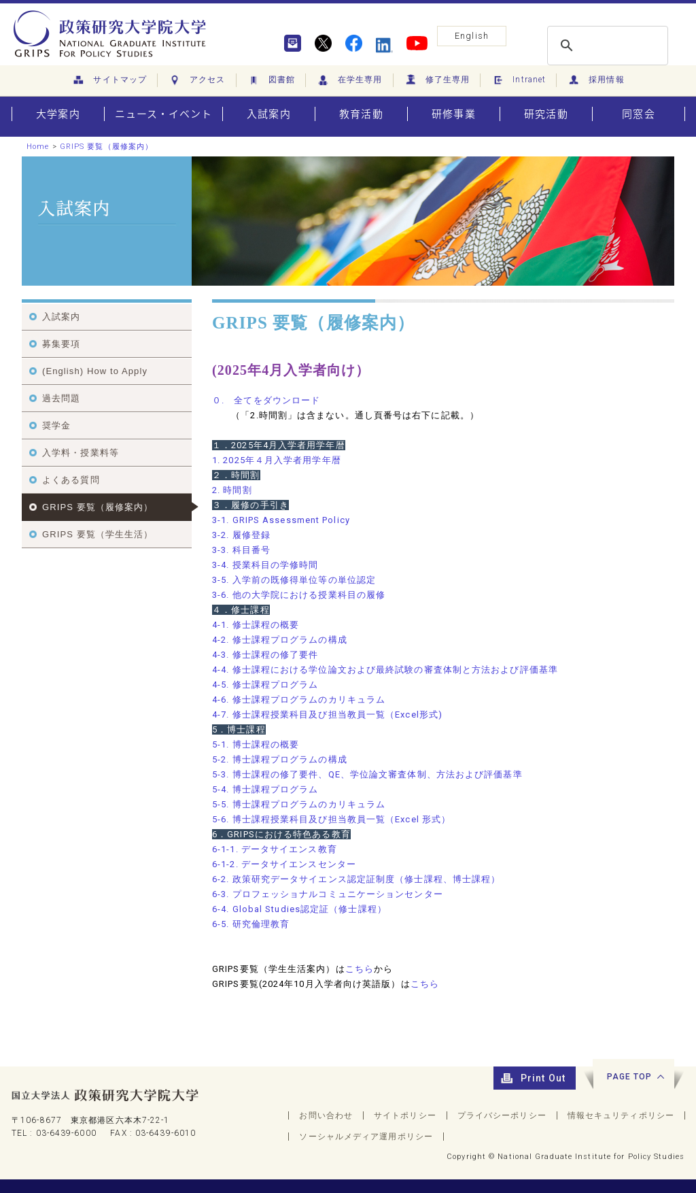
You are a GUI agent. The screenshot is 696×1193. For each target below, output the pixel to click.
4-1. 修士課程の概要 (255, 625)
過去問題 (61, 398)
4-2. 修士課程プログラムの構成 (279, 640)
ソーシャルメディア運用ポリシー (366, 1136)
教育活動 (361, 114)
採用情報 (596, 80)
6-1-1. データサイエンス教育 (274, 849)
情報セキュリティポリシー (621, 1115)
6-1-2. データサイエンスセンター (284, 864)
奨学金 (56, 425)
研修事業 (453, 114)
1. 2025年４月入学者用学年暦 (276, 460)
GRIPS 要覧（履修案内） (106, 146)
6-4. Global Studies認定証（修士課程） (299, 909)
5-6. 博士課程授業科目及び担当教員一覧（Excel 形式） (331, 819)
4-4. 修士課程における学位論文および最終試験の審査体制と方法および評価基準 (385, 670)
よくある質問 (71, 480)
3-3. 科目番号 (241, 550)
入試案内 (268, 114)
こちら (359, 969)
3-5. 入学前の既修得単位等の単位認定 (294, 580)
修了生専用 (437, 80)
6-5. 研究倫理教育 (251, 924)
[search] (605, 45)
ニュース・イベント (164, 114)
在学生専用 (349, 80)
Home (38, 146)
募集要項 (61, 344)
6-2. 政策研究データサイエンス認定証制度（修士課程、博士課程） (356, 879)
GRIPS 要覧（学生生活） (97, 534)
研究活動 (546, 114)
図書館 (271, 80)
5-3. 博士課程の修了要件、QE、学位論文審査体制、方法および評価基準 (367, 774)
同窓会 (638, 114)
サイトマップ (109, 80)
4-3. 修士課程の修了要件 (265, 655)
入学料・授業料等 (80, 453)
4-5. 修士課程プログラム (265, 684)
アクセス (197, 80)
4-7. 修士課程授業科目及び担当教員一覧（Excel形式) (327, 714)
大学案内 (58, 114)
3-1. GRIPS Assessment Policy (281, 520)
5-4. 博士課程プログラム (265, 789)
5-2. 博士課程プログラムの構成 (279, 759)
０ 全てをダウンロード (266, 400)
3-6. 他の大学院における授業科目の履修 (298, 595)
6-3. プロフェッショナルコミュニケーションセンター (327, 894)
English (472, 36)
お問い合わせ (326, 1115)
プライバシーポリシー (501, 1115)
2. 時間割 (232, 490)
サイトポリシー (405, 1115)
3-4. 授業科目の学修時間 (265, 565)
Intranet (518, 80)
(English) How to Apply (94, 371)
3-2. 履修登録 (241, 535)
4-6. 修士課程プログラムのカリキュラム (298, 699)
